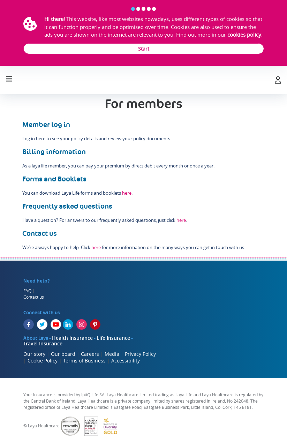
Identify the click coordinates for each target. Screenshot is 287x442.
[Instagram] (81, 324)
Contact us (33, 297)
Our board (63, 354)
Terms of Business (84, 360)
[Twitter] (42, 324)
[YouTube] (56, 324)
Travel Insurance (42, 343)
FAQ (27, 290)
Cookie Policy (43, 360)
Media (112, 354)
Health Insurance (72, 338)
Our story (34, 354)
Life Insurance (113, 338)
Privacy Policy (140, 354)
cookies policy (244, 34)
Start (143, 48)
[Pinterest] (95, 324)
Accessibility (125, 360)
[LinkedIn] (68, 324)
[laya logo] (142, 80)
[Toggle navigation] (9, 78)
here (126, 193)
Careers (90, 354)
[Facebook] (28, 324)
